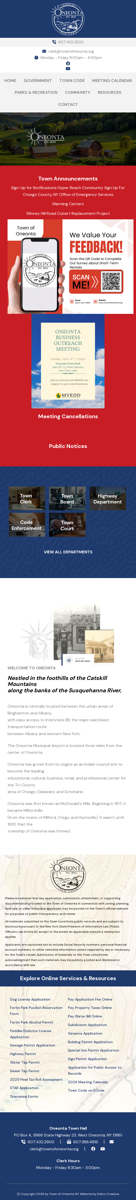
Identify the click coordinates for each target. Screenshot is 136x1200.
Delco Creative (108, 1194)
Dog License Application (30, 999)
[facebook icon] (68, 63)
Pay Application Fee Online (90, 999)
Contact (68, 104)
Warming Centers (68, 203)
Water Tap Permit (25, 1062)
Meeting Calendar (112, 80)
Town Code (72, 80)
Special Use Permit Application (93, 1050)
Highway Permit (23, 1054)
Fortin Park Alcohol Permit (31, 1022)
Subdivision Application (87, 1025)
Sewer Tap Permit (25, 1071)
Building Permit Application (90, 1042)
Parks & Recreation (36, 92)
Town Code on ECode (86, 1090)
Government (38, 80)
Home (10, 80)
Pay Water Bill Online (85, 1016)
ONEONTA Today (99, 146)
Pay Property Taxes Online (90, 1007)
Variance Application (85, 1033)
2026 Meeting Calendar (88, 1082)
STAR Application (24, 1088)
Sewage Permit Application (32, 1045)
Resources (109, 92)
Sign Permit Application (87, 1059)
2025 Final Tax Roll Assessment (36, 1079)
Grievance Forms (24, 1096)
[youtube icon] (68, 68)
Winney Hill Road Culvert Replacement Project (68, 213)
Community (77, 92)
